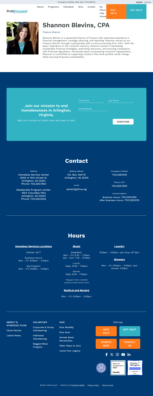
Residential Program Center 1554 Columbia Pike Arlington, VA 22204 (33, 192)
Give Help (113, 11)
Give (80, 6)
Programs (53, 6)
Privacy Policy (93, 385)
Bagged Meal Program (40, 345)
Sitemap (118, 322)
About (40, 6)
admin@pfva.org (76, 189)
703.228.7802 (119, 185)
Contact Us (130, 344)
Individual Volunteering (40, 337)
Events (91, 6)
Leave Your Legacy (69, 350)
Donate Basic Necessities (66, 339)
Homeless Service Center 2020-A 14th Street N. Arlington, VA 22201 (33, 177)
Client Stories (14, 330)
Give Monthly (66, 327)
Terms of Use (107, 385)
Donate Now (106, 344)
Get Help (136, 10)
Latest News (14, 335)
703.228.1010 (89, 2)
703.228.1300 (128, 197)
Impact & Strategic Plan (16, 324)
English (139, 2)
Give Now (64, 332)
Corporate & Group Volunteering (43, 329)
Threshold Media (77, 385)
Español (147, 2)
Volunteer (68, 6)
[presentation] (97, 124)
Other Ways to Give (70, 345)
